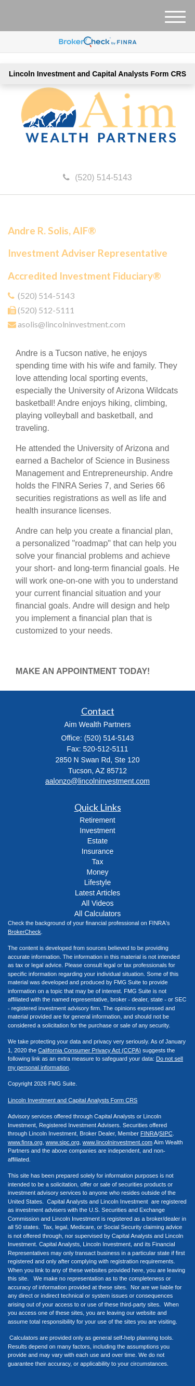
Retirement (97, 820)
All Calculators (97, 913)
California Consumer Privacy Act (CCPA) (89, 1050)
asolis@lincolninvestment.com (71, 324)
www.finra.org (25, 1142)
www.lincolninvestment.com (118, 1142)
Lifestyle (97, 882)
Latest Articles (97, 893)
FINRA (149, 1133)
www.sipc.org (63, 1142)
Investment (97, 830)
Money (97, 872)
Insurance (97, 851)
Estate (97, 841)
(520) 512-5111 (46, 310)
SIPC (166, 1133)
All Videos (97, 903)
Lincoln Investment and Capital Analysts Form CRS (97, 74)
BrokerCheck (24, 932)
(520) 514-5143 (97, 177)
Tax (97, 861)
